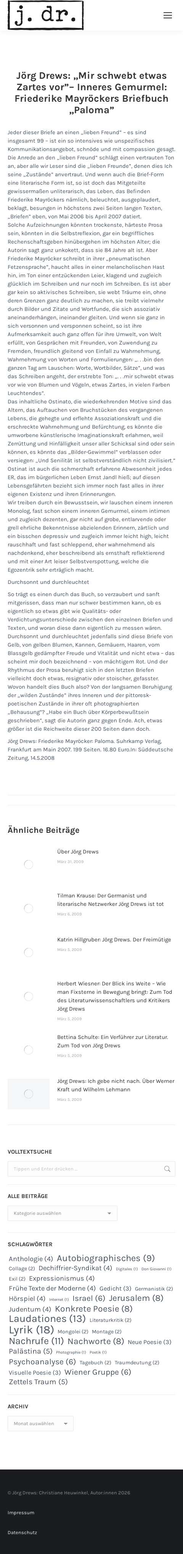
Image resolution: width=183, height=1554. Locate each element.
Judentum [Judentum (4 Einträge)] (30, 1309)
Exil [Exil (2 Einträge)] (17, 1279)
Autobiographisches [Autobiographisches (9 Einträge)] (106, 1258)
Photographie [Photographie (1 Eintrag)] (71, 1352)
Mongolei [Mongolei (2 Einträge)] (73, 1331)
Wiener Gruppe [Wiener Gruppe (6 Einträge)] (98, 1372)
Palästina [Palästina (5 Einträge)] (31, 1351)
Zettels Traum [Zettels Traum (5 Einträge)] (38, 1382)
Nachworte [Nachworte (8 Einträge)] (95, 1341)
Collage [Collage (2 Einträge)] (22, 1268)
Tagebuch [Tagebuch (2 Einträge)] (95, 1362)
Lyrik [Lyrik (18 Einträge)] (31, 1329)
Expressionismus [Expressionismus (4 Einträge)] (62, 1278)
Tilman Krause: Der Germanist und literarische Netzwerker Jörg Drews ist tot (110, 899)
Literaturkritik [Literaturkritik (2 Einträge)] (111, 1320)
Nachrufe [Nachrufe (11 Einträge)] (36, 1341)
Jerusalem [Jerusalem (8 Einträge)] (136, 1298)
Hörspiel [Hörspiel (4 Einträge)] (27, 1298)
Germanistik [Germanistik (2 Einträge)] (154, 1289)
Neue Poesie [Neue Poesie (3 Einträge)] (150, 1342)
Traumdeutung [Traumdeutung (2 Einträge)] (137, 1362)
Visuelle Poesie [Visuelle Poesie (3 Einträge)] (35, 1372)
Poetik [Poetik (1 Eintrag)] (98, 1352)
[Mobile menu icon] (167, 15)
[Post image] (29, 864)
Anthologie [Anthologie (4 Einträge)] (31, 1259)
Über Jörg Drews (78, 851)
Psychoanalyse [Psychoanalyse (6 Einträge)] (42, 1361)
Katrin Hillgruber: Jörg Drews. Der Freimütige (114, 939)
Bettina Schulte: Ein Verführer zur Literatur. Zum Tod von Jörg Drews (112, 1041)
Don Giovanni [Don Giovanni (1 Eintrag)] (156, 1268)
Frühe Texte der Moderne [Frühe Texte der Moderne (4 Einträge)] (52, 1288)
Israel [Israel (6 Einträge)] (89, 1298)
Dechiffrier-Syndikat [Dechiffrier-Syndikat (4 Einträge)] (75, 1268)
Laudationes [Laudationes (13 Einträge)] (47, 1318)
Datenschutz (22, 1532)
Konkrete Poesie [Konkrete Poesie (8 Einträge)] (94, 1309)
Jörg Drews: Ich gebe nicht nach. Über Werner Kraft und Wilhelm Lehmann (115, 1085)
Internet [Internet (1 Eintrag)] (59, 1299)
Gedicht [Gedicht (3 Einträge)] (116, 1288)
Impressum (21, 1512)
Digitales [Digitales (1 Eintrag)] (127, 1268)
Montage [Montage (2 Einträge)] (107, 1331)
